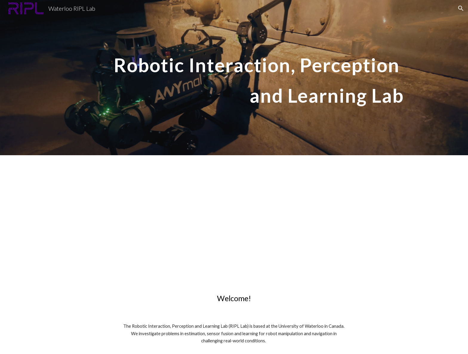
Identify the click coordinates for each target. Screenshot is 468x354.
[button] (461, 8)
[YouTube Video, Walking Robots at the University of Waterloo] (234, 219)
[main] (234, 78)
